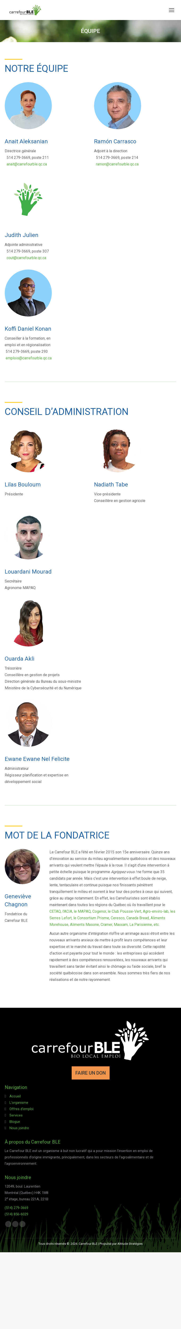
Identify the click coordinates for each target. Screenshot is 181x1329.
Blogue (14, 1122)
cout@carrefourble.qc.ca (26, 258)
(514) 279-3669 (16, 1208)
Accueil (15, 1096)
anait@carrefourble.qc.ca (27, 164)
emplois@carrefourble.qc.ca (29, 358)
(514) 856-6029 (16, 1214)
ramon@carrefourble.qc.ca (117, 164)
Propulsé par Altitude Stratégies (121, 1243)
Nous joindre (19, 1128)
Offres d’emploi (21, 1109)
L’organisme (18, 1102)
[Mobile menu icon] (171, 10)
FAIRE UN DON (90, 1073)
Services (16, 1115)
